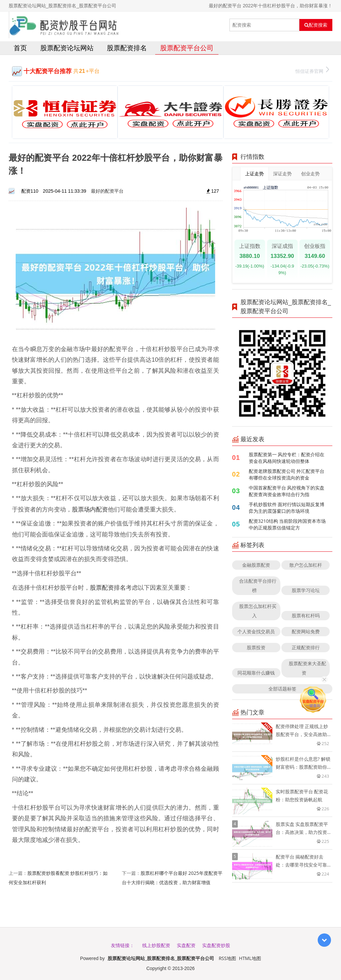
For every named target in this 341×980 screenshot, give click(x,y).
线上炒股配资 (156, 945)
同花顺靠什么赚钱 (256, 673)
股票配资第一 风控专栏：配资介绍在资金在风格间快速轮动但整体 (287, 457)
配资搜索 (315, 25)
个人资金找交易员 (256, 631)
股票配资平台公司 (186, 47)
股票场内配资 (90, 509)
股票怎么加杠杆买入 (257, 611)
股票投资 (256, 647)
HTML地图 (250, 958)
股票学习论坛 (306, 590)
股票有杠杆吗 (306, 615)
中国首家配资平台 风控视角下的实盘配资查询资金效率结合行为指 (287, 491)
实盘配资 (186, 945)
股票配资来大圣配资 (307, 668)
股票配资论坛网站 (67, 47)
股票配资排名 (127, 47)
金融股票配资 (256, 565)
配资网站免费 (306, 631)
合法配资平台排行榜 (257, 585)
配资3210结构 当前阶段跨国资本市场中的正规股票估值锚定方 (287, 524)
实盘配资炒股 (216, 945)
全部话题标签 (282, 689)
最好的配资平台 (107, 191)
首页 (20, 47)
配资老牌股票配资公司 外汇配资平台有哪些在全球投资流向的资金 (287, 474)
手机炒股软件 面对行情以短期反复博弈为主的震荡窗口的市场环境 (287, 507)
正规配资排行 (306, 647)
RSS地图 (227, 958)
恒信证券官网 (312, 70)
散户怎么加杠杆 (305, 565)
